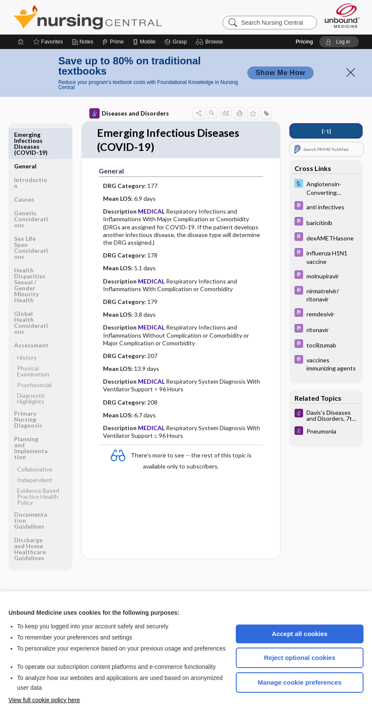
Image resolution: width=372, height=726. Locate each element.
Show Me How (280, 72)
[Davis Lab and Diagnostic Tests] (326, 187)
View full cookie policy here (44, 700)
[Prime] (112, 42)
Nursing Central (119, 17)
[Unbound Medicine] (342, 15)
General (25, 134)
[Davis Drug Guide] (326, 206)
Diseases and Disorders (129, 113)
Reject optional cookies (299, 657)
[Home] (21, 42)
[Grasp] (175, 42)
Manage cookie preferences (300, 682)
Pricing (304, 42)
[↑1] (326, 131)
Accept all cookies (300, 633)
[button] (210, 42)
